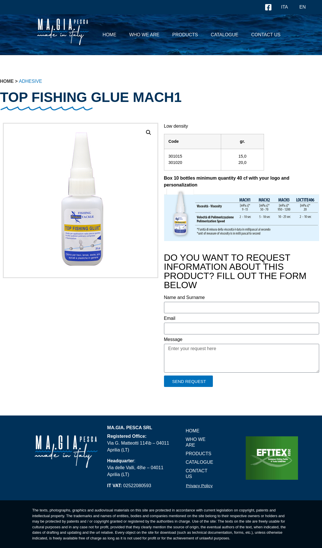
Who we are (144, 34)
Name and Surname (184, 297)
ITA (284, 7)
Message (173, 339)
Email (169, 318)
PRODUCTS (185, 34)
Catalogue (224, 34)
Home (109, 34)
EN (302, 7)
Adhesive (30, 81)
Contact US (266, 34)
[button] (148, 132)
